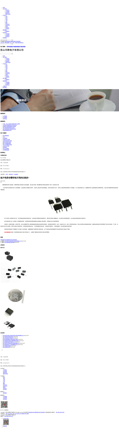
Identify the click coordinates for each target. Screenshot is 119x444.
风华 (6, 17)
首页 (4, 7)
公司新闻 (7, 33)
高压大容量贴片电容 (7, 144)
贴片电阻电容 (12, 41)
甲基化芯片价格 (6, 139)
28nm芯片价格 (6, 146)
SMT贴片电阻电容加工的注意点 (10, 125)
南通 (28, 413)
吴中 (7, 413)
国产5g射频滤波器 (7, 143)
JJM (6, 21)
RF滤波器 (5, 138)
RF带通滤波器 (6, 149)
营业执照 (7, 12)
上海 (16, 413)
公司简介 (7, 10)
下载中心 (5, 86)
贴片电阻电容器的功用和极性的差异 (11, 340)
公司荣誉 (7, 11)
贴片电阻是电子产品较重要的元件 (10, 344)
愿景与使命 (7, 14)
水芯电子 (7, 28)
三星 (6, 20)
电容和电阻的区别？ (7, 130)
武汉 (11, 413)
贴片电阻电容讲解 (7, 345)
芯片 (4, 136)
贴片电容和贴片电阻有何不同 (9, 129)
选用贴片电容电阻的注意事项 (9, 126)
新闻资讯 (5, 80)
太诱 (6, 19)
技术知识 (7, 36)
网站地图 (7, 42)
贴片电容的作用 (6, 347)
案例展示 (5, 30)
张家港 (22, 413)
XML (13, 42)
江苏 (13, 413)
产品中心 (5, 15)
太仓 (9, 413)
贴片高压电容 (17, 41)
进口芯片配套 (6, 148)
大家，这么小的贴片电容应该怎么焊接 (11, 123)
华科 (6, 16)
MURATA (7, 24)
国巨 (6, 22)
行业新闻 (7, 35)
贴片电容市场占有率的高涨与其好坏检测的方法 (13, 335)
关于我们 (5, 8)
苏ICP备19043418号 (60, 412)
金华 (25, 413)
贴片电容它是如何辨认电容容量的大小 (12, 241)
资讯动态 (5, 32)
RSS (10, 42)
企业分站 (2, 42)
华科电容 (7, 41)
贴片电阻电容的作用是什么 (9, 342)
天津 (18, 413)
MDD (6, 26)
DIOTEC (7, 27)
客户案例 (5, 78)
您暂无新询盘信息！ (19, 42)
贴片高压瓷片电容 (7, 142)
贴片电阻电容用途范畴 (9, 242)
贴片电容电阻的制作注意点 (9, 127)
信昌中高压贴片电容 (7, 140)
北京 (20, 413)
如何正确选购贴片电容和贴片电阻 (10, 339)
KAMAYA (7, 25)
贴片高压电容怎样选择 (8, 338)
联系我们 (5, 37)
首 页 (7, 174)
